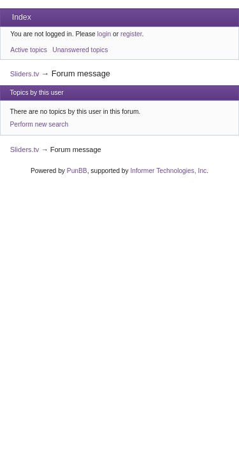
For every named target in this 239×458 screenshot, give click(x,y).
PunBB (77, 170)
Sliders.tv (25, 74)
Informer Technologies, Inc (168, 170)
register (131, 34)
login (105, 34)
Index (21, 17)
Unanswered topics (80, 49)
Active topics (28, 49)
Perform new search (39, 124)
